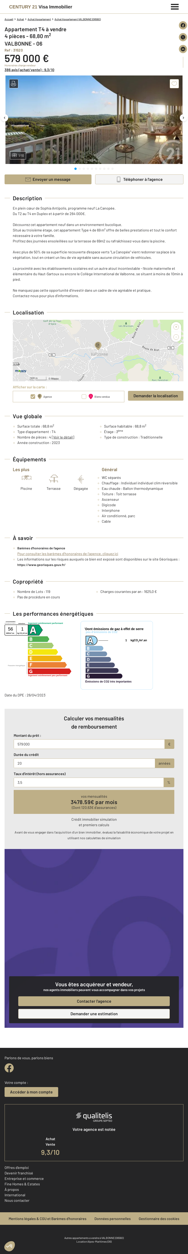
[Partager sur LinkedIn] (183, 49)
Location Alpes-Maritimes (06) (94, 1241)
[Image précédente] (4, 118)
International (15, 1195)
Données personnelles (112, 1218)
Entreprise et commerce (24, 1178)
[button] (13, 83)
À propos (12, 1189)
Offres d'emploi (17, 1167)
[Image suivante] (183, 118)
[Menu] (175, 6)
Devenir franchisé (19, 1173)
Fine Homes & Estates (22, 1184)
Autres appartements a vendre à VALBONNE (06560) (94, 1237)
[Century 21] (40, 7)
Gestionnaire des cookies (159, 1218)
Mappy (55, 378)
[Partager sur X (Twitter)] (183, 37)
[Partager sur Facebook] (183, 25)
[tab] (75, 169)
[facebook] (9, 1067)
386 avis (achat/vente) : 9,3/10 (29, 70)
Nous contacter (17, 1200)
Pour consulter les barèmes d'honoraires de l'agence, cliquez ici (67, 553)
